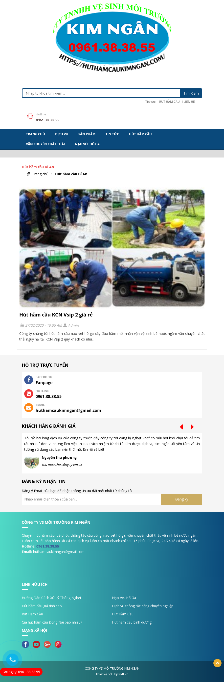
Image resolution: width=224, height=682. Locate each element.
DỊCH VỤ (61, 134)
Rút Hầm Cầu (32, 614)
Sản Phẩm (86, 134)
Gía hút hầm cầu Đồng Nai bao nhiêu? (52, 622)
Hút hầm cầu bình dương (132, 622)
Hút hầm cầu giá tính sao (42, 605)
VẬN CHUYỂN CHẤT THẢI (45, 144)
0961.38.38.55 (47, 546)
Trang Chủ (35, 134)
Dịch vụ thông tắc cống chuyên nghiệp (142, 605)
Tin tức (150, 102)
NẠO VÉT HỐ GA (87, 144)
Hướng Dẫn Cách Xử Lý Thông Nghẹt (51, 597)
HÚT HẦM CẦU (140, 134)
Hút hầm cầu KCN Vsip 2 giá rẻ (56, 314)
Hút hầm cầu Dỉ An (71, 174)
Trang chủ (40, 174)
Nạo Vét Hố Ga (124, 597)
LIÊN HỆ (189, 102)
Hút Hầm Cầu (123, 614)
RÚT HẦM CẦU (169, 102)
